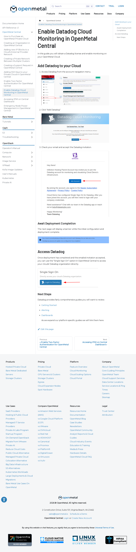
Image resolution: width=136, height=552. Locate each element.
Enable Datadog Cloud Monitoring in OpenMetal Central (16, 92)
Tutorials (6, 122)
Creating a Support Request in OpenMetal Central (18, 66)
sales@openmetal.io (58, 514)
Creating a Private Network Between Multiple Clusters (17, 60)
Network (6, 157)
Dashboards (47, 315)
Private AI (7, 182)
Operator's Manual (11, 148)
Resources (98, 13)
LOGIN (121, 6)
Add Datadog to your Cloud (123, 23)
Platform (73, 13)
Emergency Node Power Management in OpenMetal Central (17, 108)
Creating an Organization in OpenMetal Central (17, 44)
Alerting (45, 310)
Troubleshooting (10, 137)
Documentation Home (13, 23)
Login (66, 518)
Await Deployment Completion (124, 29)
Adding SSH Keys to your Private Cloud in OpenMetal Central (17, 74)
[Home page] (40, 20)
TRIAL (111, 6)
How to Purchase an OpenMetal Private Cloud (16, 37)
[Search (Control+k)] (72, 6)
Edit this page (46, 329)
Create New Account (82, 518)
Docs (109, 13)
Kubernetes (8, 178)
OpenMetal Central (11, 32)
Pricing (62, 13)
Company (119, 13)
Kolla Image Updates (12, 170)
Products (50, 13)
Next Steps (121, 37)
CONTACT (100, 6)
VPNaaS (6, 165)
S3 (3, 133)
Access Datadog (121, 34)
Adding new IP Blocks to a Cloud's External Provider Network (16, 52)
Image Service (9, 161)
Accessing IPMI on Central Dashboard (16, 100)
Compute (7, 152)
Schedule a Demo (78, 514)
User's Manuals (9, 174)
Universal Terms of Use (104, 528)
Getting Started (49, 305)
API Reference (11, 28)
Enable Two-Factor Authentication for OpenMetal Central (18, 83)
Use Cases (85, 13)
